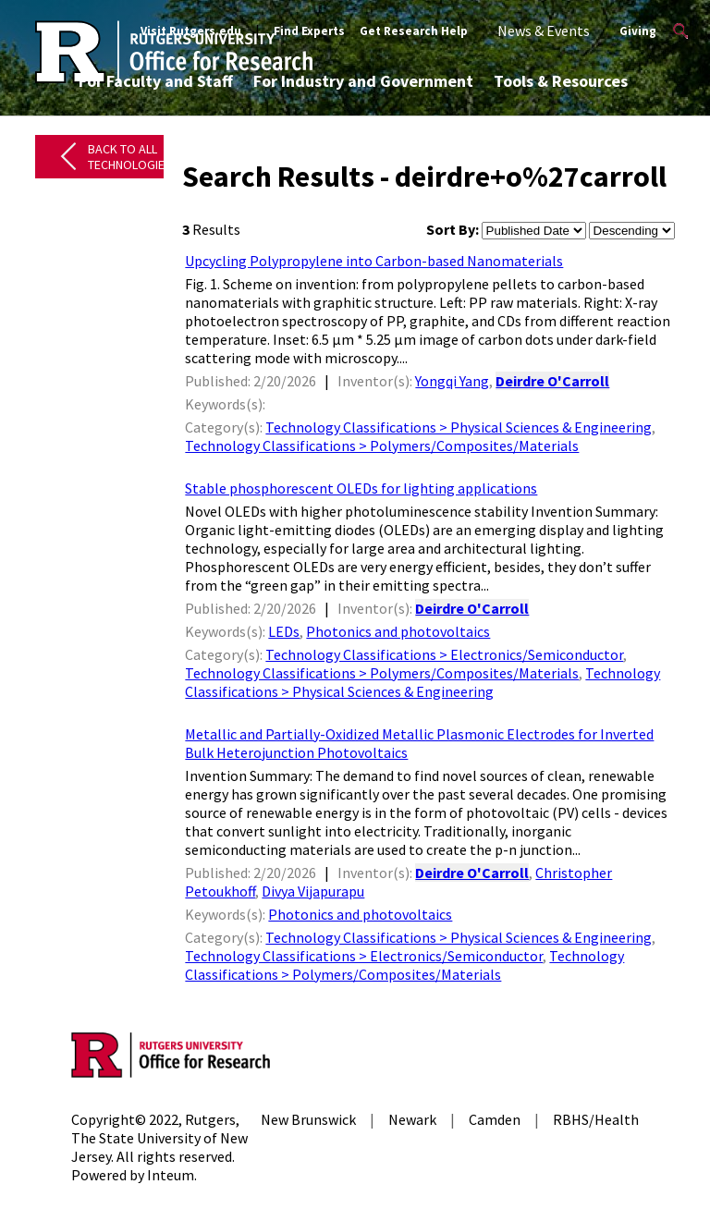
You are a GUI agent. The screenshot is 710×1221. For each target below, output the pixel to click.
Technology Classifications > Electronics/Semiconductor (444, 654)
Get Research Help (414, 31)
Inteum (170, 1175)
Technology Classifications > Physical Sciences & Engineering (458, 427)
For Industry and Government (363, 81)
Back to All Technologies (130, 156)
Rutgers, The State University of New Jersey (159, 1138)
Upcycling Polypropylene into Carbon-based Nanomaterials (374, 260)
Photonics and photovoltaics (398, 631)
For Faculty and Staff (156, 81)
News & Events (543, 30)
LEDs (284, 631)
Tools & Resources (561, 81)
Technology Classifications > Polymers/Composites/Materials (382, 445)
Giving (637, 31)
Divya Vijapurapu (313, 891)
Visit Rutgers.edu (191, 31)
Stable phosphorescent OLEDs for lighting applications (361, 488)
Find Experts (309, 31)
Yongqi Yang (452, 381)
